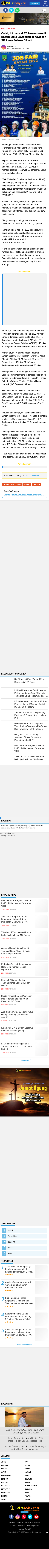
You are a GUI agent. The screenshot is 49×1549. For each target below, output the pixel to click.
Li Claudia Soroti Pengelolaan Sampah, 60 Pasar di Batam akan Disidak (16, 1046)
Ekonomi (4, 1479)
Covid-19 (11, 1242)
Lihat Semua (24, 1061)
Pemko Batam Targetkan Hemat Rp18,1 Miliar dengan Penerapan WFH (16, 903)
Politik (10, 1230)
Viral (10, 1253)
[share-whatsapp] (17, 10)
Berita (27, 1465)
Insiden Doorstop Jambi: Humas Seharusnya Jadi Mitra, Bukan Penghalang (25, 1447)
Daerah (27, 484)
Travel (27, 1496)
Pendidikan (12, 1236)
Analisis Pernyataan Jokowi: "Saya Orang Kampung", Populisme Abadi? (17, 1015)
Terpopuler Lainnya (24, 1345)
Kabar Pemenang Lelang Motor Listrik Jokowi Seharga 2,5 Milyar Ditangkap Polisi (18, 1317)
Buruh (18, 484)
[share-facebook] (5, 10)
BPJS (26, 1462)
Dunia (27, 1475)
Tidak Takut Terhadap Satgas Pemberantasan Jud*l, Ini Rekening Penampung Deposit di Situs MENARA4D (19, 1269)
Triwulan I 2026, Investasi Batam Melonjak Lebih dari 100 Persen (16, 933)
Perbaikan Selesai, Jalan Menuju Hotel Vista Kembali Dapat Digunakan (16, 967)
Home (3, 29)
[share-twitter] (11, 10)
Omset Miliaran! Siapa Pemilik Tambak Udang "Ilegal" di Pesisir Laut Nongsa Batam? (16, 951)
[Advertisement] (24, 299)
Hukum (27, 1482)
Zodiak (27, 1499)
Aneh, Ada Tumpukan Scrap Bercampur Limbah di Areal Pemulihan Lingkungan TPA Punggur (14, 919)
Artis (3, 1462)
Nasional (29, 1489)
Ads (25, 1512)
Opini (27, 1493)
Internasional (31, 1486)
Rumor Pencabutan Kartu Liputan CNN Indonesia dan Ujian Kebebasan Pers (25, 1439)
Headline (36, 484)
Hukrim (4, 1482)
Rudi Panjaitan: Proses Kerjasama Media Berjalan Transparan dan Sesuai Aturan (19, 1301)
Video (10, 1248)
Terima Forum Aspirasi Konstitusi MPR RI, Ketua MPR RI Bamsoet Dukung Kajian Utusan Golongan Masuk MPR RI (24, 495)
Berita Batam (8, 484)
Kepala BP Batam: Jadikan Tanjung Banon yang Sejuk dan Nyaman (15, 983)
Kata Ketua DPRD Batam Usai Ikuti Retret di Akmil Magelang (17, 1029)
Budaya (4, 1469)
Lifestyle (5, 1489)
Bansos (4, 1465)
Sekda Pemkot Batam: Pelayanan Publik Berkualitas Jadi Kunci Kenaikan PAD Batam (16, 999)
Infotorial (5, 1486)
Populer (34, 3)
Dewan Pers (6, 1475)
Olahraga (5, 1493)
